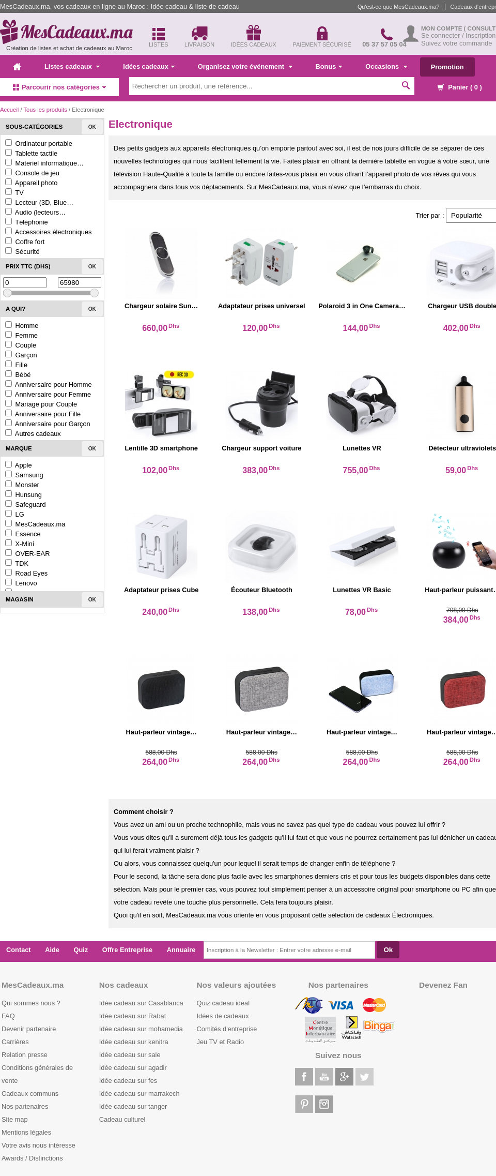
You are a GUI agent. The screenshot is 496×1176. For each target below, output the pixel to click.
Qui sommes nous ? (31, 1003)
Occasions (386, 66)
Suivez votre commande (456, 43)
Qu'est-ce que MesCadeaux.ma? (399, 7)
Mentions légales (26, 1132)
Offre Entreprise (127, 950)
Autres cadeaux (33, 434)
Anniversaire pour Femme (48, 394)
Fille (16, 365)
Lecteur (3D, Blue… (39, 202)
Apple (18, 465)
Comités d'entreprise (227, 1029)
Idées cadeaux (149, 66)
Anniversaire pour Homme (48, 384)
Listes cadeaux (72, 66)
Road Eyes (26, 573)
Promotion (447, 67)
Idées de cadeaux (223, 1016)
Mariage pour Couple (41, 404)
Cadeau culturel (122, 1119)
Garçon (21, 355)
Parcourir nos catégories (59, 87)
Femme (21, 335)
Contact (18, 950)
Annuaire (181, 950)
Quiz (81, 950)
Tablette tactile (31, 153)
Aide (52, 950)
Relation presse (25, 1055)
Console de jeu (32, 173)
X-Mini (19, 544)
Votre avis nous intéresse (38, 1145)
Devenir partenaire (29, 1029)
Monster (22, 485)
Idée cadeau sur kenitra (133, 1042)
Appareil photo (31, 183)
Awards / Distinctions (32, 1158)
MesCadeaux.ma (35, 524)
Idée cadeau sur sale (130, 1055)
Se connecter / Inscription (458, 35)
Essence (23, 534)
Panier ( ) (460, 87)
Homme (21, 325)
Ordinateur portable (38, 143)
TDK (16, 563)
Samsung (24, 475)
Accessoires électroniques (48, 232)
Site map (15, 1119)
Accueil (9, 110)
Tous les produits (45, 110)
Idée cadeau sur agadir (133, 1068)
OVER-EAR (27, 553)
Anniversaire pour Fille (43, 414)
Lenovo (21, 583)
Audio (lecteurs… (35, 212)
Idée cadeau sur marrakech (139, 1093)
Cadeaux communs (30, 1093)
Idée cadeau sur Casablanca (141, 1003)
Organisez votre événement (245, 66)
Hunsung (23, 495)
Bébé (17, 375)
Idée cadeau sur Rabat (132, 1016)
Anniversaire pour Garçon (47, 424)
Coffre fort (24, 242)
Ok (92, 127)
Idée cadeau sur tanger (133, 1106)
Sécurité (22, 251)
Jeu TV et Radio (220, 1042)
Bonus (329, 66)
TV (14, 193)
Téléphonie (26, 222)
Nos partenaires (25, 1106)
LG (14, 514)
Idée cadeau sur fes (128, 1080)
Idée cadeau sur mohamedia (141, 1029)
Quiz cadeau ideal (223, 1003)
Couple (20, 345)
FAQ (8, 1016)
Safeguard (25, 504)
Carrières (15, 1042)
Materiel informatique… (44, 163)
